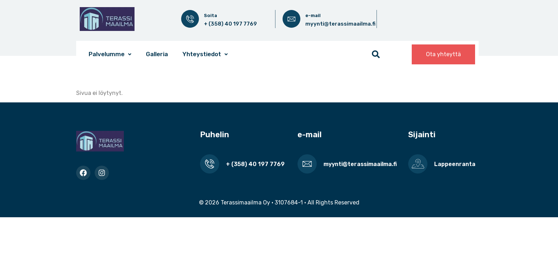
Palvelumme (110, 54)
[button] (110, 54)
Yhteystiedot (205, 54)
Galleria (157, 54)
